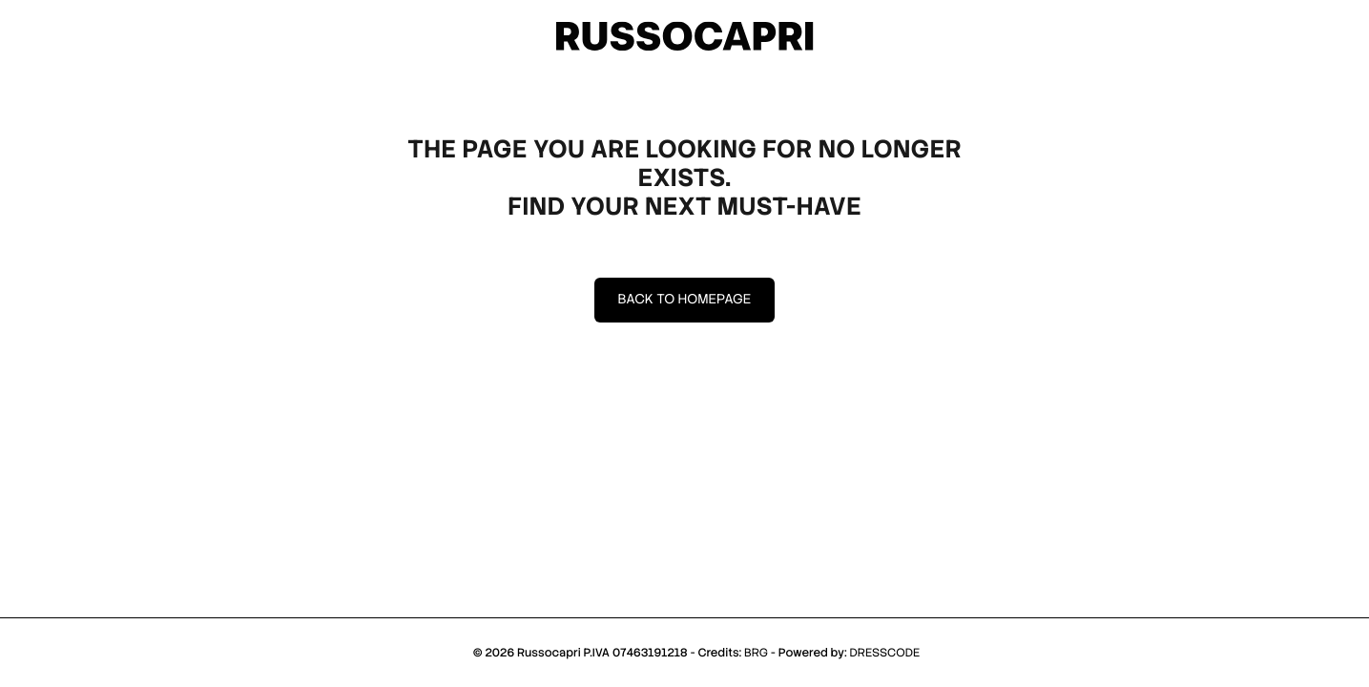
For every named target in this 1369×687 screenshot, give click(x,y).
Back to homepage (685, 299)
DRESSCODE (885, 652)
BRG (756, 652)
